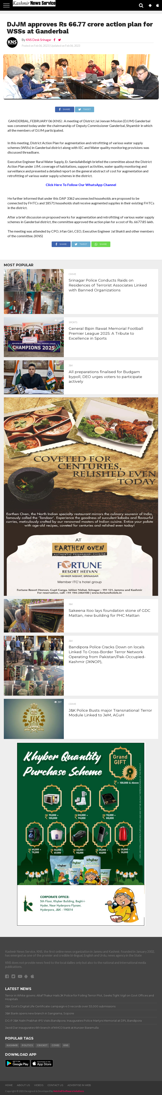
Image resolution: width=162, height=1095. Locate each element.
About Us (23, 1085)
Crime (72, 274)
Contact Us (55, 1085)
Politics (27, 1045)
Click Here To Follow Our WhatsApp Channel (81, 185)
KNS (65, 1045)
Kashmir (12, 1045)
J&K (71, 366)
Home (9, 1085)
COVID (55, 1045)
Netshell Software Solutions (68, 1091)
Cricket (42, 1045)
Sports (73, 322)
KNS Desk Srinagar (38, 40)
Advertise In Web (79, 1085)
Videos (38, 1085)
